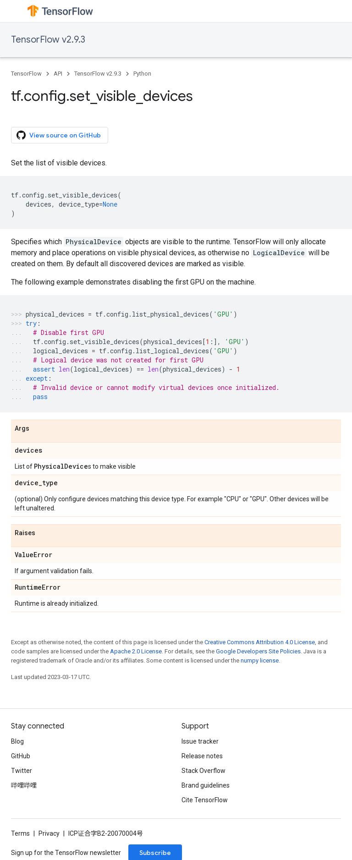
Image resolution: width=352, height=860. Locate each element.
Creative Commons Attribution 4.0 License (259, 642)
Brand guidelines (206, 785)
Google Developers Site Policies (258, 651)
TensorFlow (26, 73)
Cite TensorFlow (205, 800)
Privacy (49, 833)
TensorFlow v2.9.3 (48, 39)
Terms (20, 833)
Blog (17, 741)
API (58, 73)
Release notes (202, 756)
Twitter (21, 770)
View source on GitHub (58, 135)
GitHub (20, 756)
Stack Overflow (204, 770)
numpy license (260, 660)
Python (142, 73)
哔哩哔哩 (24, 785)
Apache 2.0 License (136, 651)
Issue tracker (200, 741)
